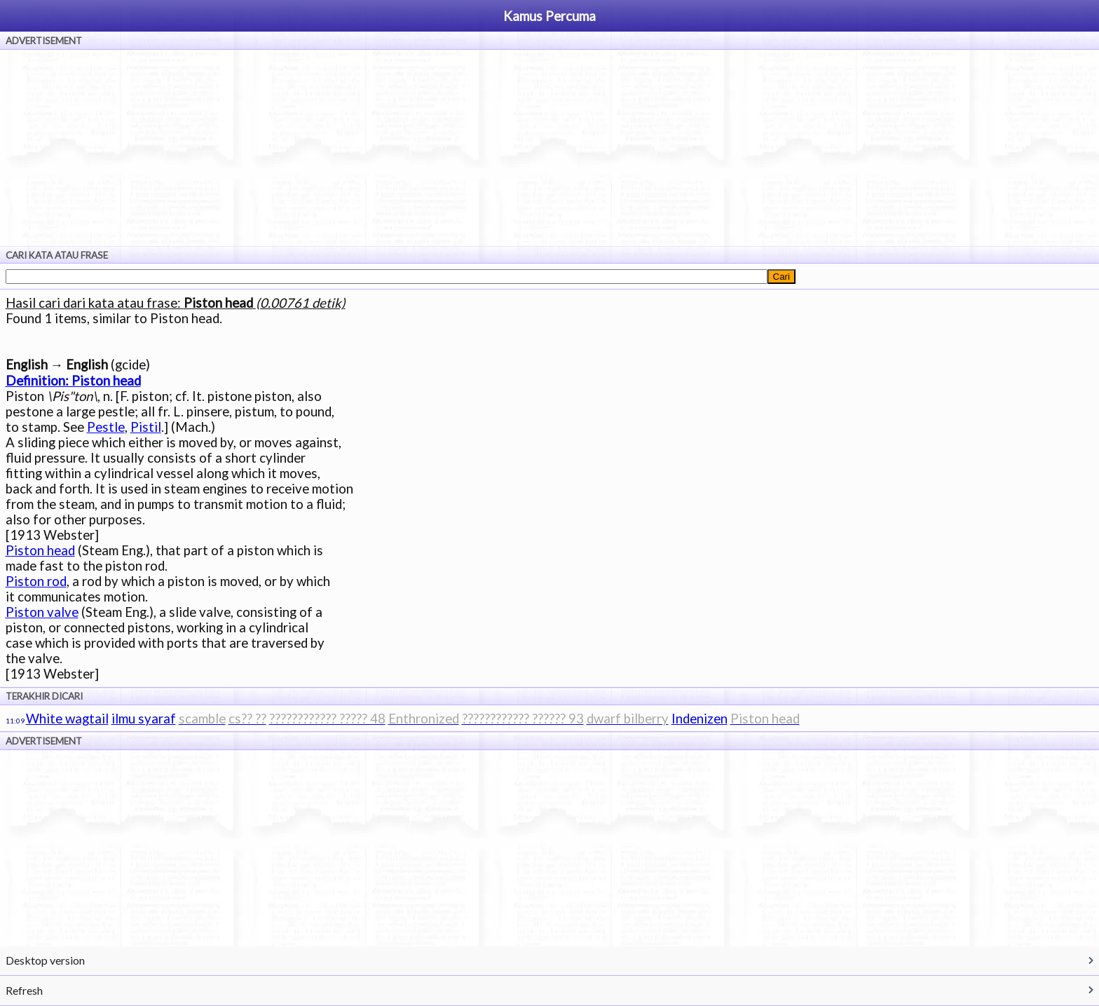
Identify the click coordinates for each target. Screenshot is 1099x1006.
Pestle (106, 427)
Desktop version (45, 960)
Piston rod (36, 581)
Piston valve (42, 612)
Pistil (145, 427)
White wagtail (67, 718)
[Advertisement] (549, 148)
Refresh (24, 990)
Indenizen (699, 718)
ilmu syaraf (143, 718)
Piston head (40, 550)
